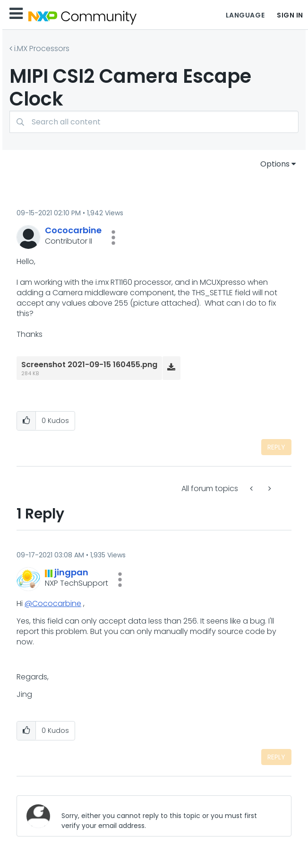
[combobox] (154, 122)
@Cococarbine (53, 603)
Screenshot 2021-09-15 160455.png (89, 364)
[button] (113, 237)
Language (245, 15)
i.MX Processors (41, 48)
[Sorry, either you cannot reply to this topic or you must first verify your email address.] (169, 816)
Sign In (290, 15)
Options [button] (275, 163)
